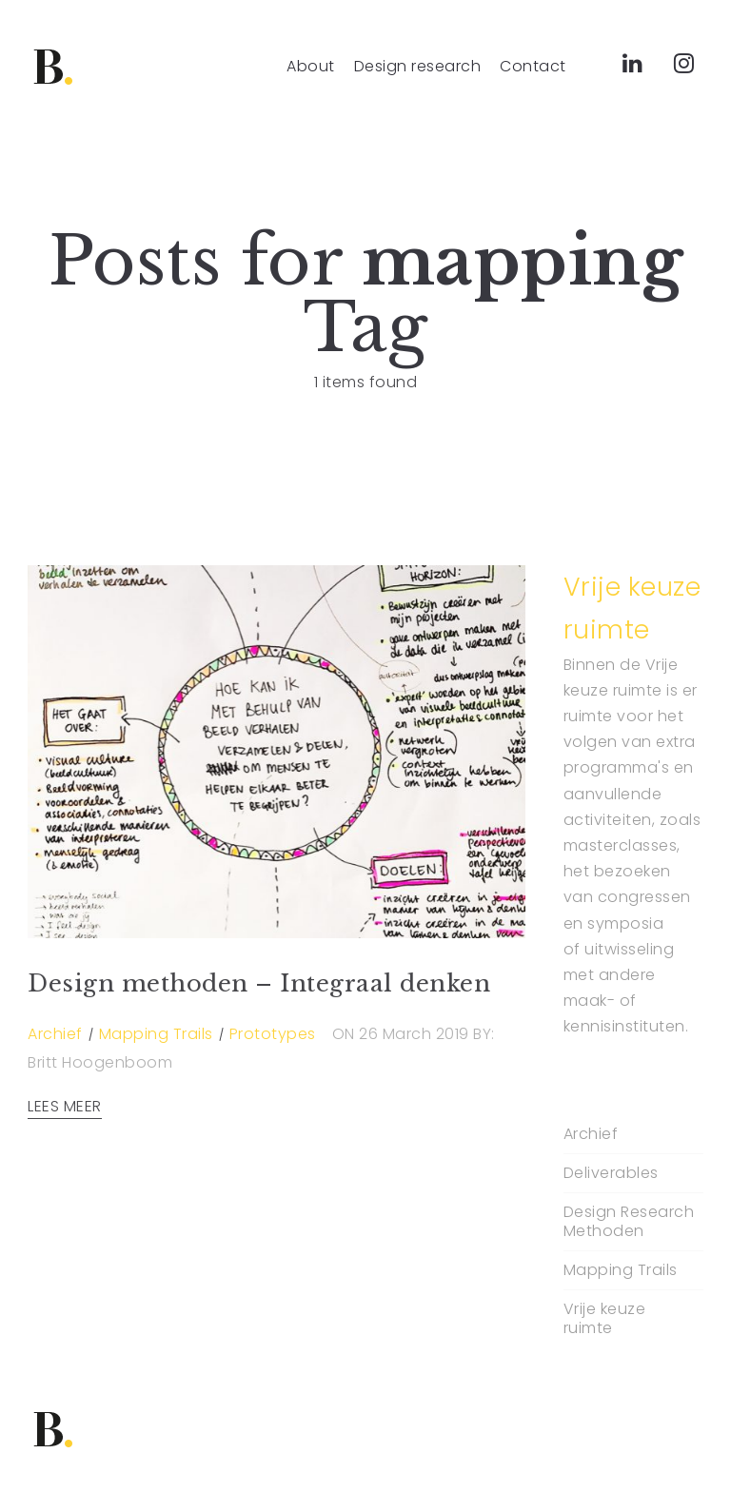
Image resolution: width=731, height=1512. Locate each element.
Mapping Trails (156, 1034)
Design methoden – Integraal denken (259, 983)
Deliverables (611, 1173)
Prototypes (272, 1034)
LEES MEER (65, 1106)
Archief (55, 1034)
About (310, 66)
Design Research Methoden (629, 1222)
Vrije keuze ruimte (604, 1319)
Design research (418, 66)
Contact (533, 66)
